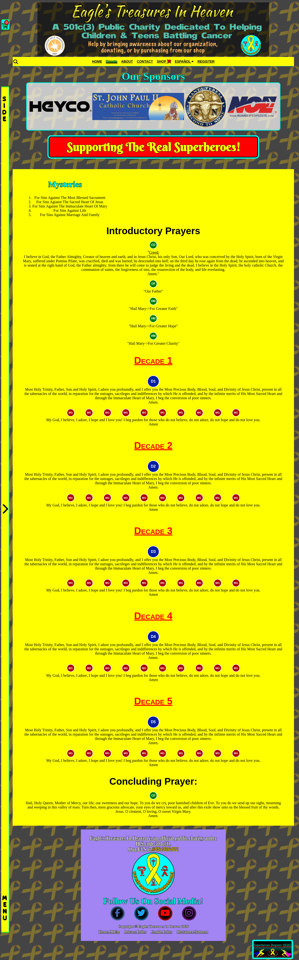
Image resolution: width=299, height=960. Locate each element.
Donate (111, 61)
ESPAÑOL (184, 61)
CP (153, 795)
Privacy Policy (135, 932)
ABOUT (127, 61)
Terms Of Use (109, 932)
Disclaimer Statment (192, 932)
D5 (153, 722)
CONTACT (145, 61)
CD (153, 245)
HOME (97, 61)
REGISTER (206, 61)
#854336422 (165, 849)
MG (71, 412)
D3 (153, 552)
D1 (153, 381)
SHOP (164, 61)
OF (153, 283)
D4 (153, 637)
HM (153, 301)
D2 (153, 466)
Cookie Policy (161, 932)
